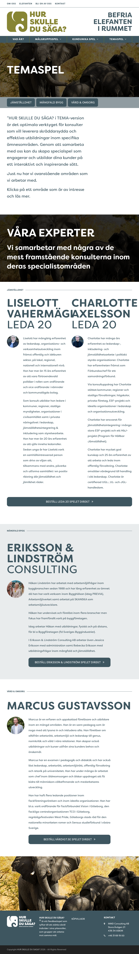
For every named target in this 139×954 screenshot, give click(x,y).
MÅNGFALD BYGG (51, 102)
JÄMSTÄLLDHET (21, 102)
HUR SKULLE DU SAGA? (28, 949)
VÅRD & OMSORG (83, 102)
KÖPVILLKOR (78, 919)
